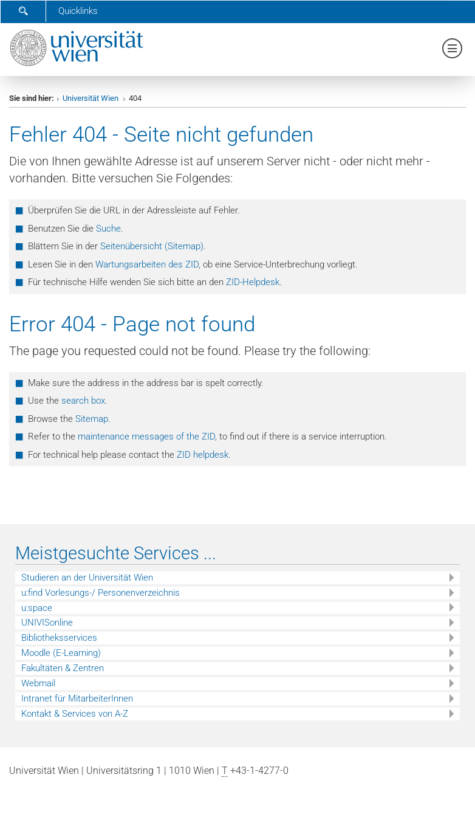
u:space (36, 607)
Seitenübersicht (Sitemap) (151, 246)
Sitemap (91, 418)
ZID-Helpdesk (252, 282)
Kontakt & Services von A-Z (74, 713)
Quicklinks (78, 10)
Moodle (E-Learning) (61, 652)
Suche (108, 228)
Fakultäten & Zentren (62, 668)
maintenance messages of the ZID (146, 436)
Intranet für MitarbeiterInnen (77, 698)
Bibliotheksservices (59, 637)
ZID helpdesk (202, 454)
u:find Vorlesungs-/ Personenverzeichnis (100, 592)
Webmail (38, 683)
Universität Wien (91, 98)
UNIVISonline (47, 622)
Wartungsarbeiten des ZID (147, 264)
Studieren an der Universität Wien (87, 577)
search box (83, 400)
